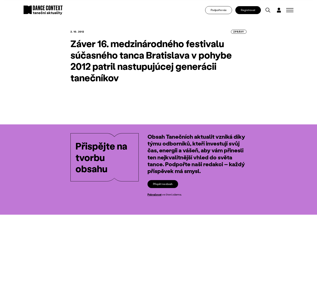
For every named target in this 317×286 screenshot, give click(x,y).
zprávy (238, 31)
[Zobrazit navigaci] (289, 10)
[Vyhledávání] (268, 10)
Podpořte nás (219, 10)
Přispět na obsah (163, 184)
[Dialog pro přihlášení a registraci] (279, 10)
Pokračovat (154, 194)
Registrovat (248, 10)
